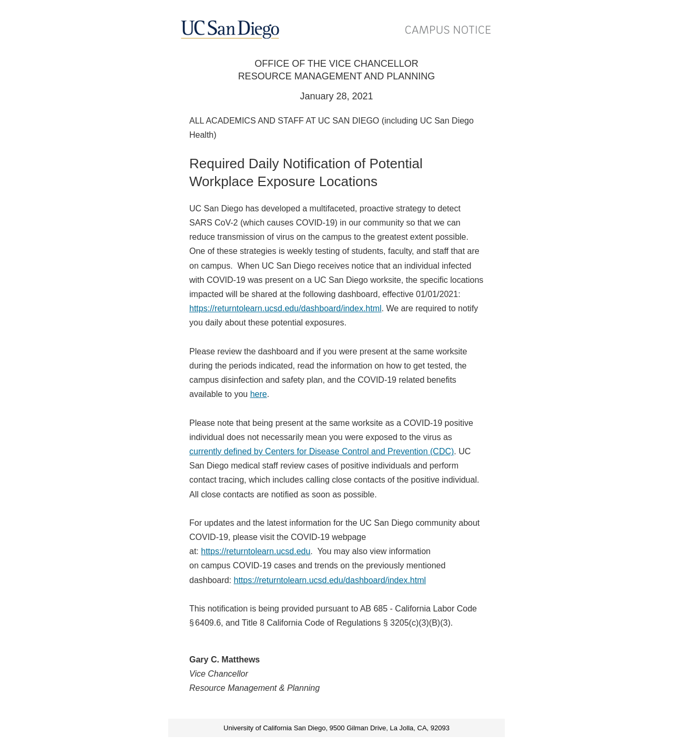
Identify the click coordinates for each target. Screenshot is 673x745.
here (258, 394)
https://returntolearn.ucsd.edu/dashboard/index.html (285, 308)
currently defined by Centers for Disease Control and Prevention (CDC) (321, 451)
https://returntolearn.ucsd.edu (255, 551)
